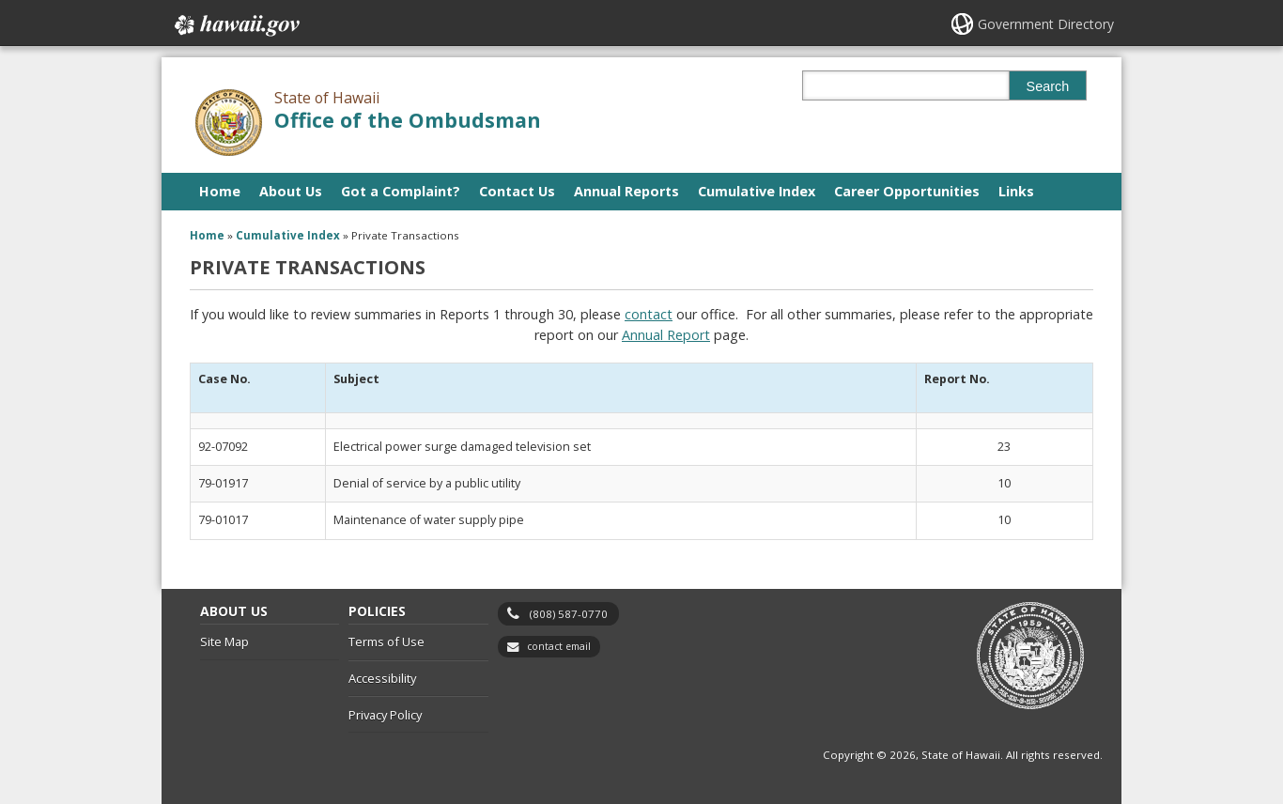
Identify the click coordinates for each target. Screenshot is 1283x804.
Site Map (224, 641)
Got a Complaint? (400, 191)
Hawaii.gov (235, 25)
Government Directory (1046, 24)
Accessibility (382, 678)
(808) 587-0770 (569, 614)
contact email (559, 646)
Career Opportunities (907, 191)
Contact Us (517, 191)
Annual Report (666, 335)
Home (219, 191)
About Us (290, 191)
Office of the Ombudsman (407, 119)
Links (1016, 191)
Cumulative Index (756, 191)
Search (1048, 86)
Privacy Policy (385, 714)
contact (648, 314)
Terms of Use (386, 641)
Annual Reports (626, 191)
